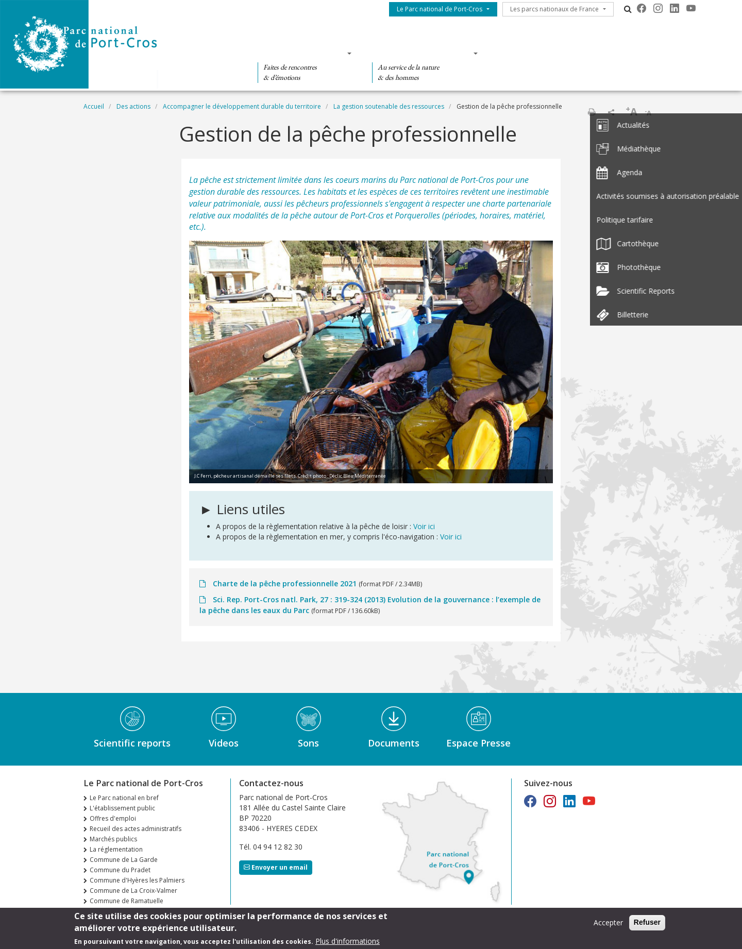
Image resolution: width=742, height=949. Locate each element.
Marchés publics (113, 839)
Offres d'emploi (113, 818)
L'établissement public (122, 808)
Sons (308, 743)
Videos (224, 743)
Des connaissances (421, 53)
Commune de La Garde (124, 859)
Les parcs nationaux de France (554, 9)
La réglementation (116, 849)
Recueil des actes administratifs (135, 828)
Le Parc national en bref (124, 797)
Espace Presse (478, 743)
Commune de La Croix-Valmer (133, 890)
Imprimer (591, 112)
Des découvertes (301, 53)
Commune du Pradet (120, 870)
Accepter (608, 925)
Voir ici (424, 526)
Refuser (647, 925)
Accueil (93, 106)
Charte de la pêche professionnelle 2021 (285, 583)
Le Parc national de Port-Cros (439, 9)
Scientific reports (132, 743)
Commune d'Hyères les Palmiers (137, 880)
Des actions (529, 53)
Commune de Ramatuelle (126, 900)
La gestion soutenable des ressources (388, 106)
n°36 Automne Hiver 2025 (127, 911)
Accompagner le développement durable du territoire (242, 106)
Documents (393, 743)
